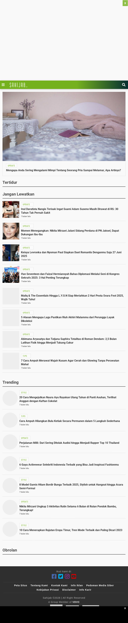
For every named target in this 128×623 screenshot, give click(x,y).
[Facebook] (54, 576)
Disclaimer (69, 589)
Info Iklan (77, 585)
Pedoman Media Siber (100, 585)
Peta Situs (20, 585)
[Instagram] (67, 576)
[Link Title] (4, 85)
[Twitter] (60, 576)
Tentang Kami (39, 585)
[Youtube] (73, 576)
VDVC (76, 602)
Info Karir (85, 589)
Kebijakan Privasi (48, 589)
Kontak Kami (59, 585)
